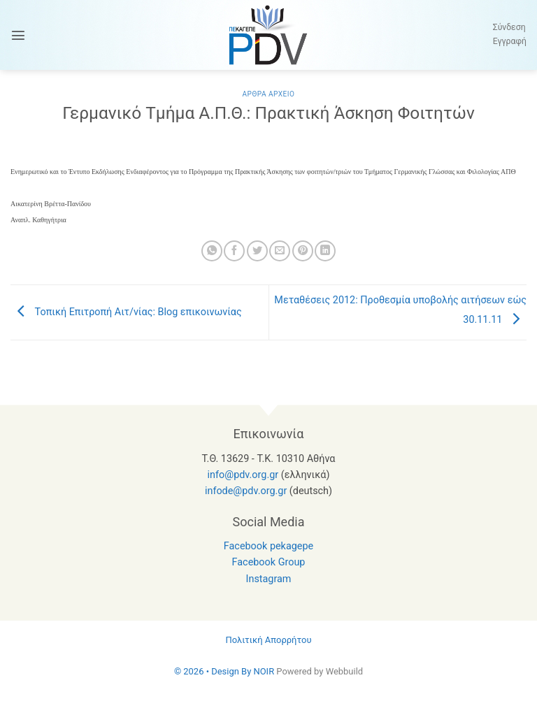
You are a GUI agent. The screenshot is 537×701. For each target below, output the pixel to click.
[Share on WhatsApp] (211, 250)
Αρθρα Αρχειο (268, 94)
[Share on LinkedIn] (325, 250)
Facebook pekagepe (268, 546)
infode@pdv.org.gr (246, 491)
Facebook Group (269, 562)
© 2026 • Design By (214, 671)
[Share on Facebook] (234, 250)
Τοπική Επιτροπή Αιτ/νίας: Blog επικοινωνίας (126, 312)
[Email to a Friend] (279, 250)
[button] (18, 35)
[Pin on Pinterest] (302, 250)
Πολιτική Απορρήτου (268, 640)
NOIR (263, 671)
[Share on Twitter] (257, 250)
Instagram (269, 579)
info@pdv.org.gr (243, 475)
